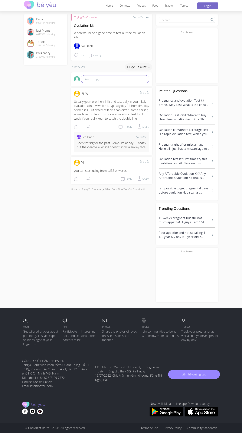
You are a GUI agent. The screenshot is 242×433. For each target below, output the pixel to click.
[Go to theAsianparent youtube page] (32, 411)
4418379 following (45, 34)
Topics (184, 5)
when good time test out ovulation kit (125, 189)
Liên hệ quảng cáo (194, 374)
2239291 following (45, 45)
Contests (125, 5)
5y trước (144, 92)
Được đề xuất (138, 67)
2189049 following (45, 56)
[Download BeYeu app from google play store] (166, 415)
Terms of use (149, 428)
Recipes (141, 5)
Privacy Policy (173, 428)
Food (155, 5)
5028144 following (45, 22)
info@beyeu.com (41, 386)
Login (208, 6)
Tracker (169, 5)
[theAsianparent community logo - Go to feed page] (40, 5)
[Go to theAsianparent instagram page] (40, 411)
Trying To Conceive (85, 17)
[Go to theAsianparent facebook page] (25, 411)
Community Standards (202, 428)
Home (109, 5)
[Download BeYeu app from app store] (201, 415)
